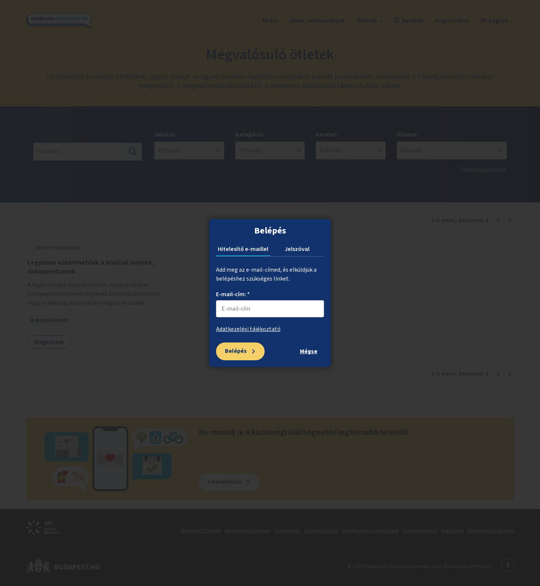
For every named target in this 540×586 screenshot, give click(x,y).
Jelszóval (297, 249)
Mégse (308, 351)
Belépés (236, 351)
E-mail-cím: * (233, 294)
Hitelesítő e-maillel (243, 249)
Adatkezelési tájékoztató (248, 329)
